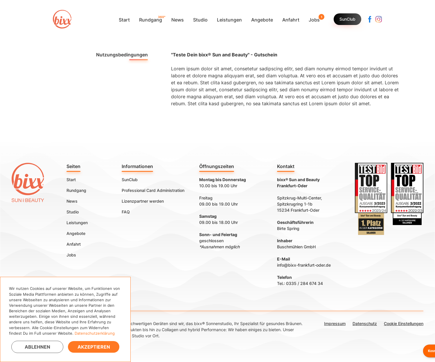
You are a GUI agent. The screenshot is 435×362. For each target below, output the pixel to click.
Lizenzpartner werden (143, 201)
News (72, 201)
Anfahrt (73, 244)
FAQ (126, 211)
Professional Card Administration (153, 190)
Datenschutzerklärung (95, 333)
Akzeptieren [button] (94, 347)
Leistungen (77, 222)
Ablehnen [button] (37, 347)
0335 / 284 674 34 (304, 283)
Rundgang (76, 190)
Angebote (75, 233)
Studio (72, 211)
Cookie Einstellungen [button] (403, 323)
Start (71, 179)
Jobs (71, 254)
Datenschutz (365, 323)
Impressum (335, 323)
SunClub (347, 19)
